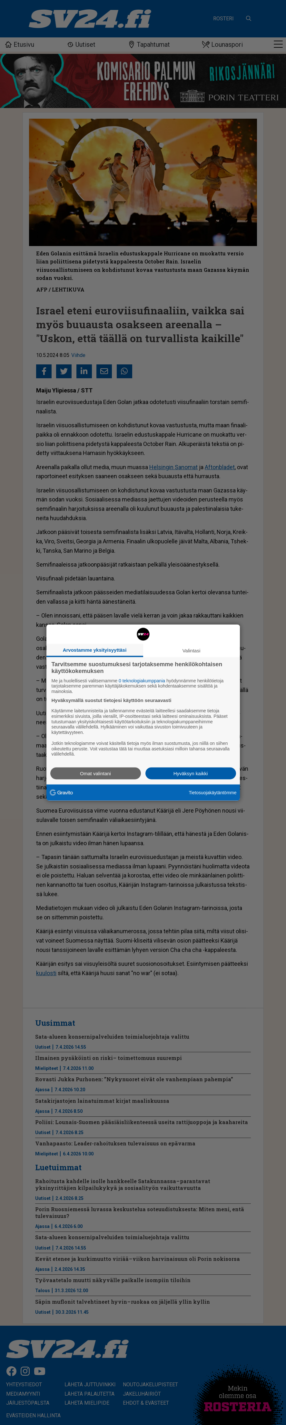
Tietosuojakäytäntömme (212, 792)
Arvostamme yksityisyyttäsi (95, 649)
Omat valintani (95, 773)
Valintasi (191, 650)
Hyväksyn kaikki (190, 773)
